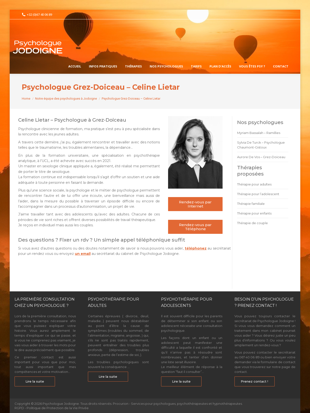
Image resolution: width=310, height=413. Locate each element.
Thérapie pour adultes (254, 184)
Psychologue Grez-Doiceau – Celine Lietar (70, 269)
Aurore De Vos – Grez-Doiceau (261, 157)
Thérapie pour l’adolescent (258, 194)
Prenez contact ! (254, 381)
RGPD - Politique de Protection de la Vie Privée (52, 408)
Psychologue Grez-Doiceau (41, 277)
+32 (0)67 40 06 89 (37, 14)
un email (83, 253)
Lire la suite (34, 381)
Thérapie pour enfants (254, 213)
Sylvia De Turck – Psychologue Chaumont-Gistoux (261, 144)
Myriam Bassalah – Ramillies (258, 133)
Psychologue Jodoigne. (61, 404)
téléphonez (196, 248)
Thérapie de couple (252, 223)
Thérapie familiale (251, 204)
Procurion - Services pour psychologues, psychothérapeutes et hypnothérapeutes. (178, 404)
